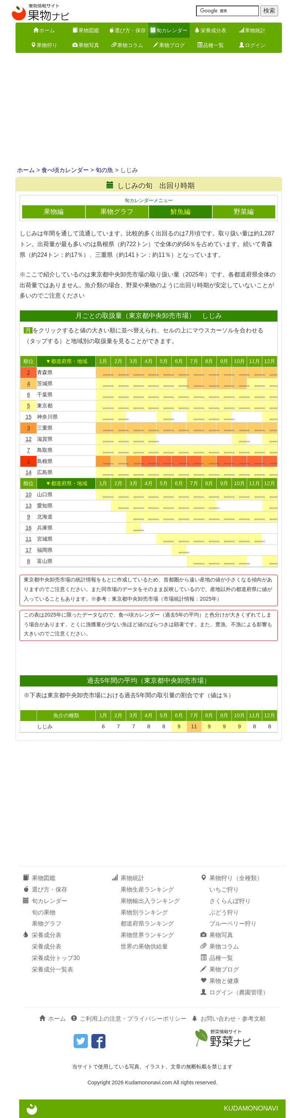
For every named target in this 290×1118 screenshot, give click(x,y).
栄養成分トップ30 (56, 958)
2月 (118, 361)
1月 (103, 361)
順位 (28, 361)
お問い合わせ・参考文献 (229, 1018)
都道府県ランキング (147, 923)
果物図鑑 (85, 30)
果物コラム (127, 45)
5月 (164, 361)
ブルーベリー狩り (233, 923)
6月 (179, 361)
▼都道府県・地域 (66, 361)
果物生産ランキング (147, 889)
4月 (149, 361)
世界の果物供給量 (144, 946)
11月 (254, 361)
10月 (239, 361)
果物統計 (252, 30)
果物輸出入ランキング (150, 901)
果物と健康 (219, 981)
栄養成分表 (210, 30)
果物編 (54, 211)
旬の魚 (104, 170)
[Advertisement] (145, 110)
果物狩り (44, 45)
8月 (209, 361)
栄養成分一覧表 (52, 969)
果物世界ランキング (147, 935)
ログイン (252, 45)
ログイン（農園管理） (234, 992)
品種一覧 (210, 45)
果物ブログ (169, 45)
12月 (269, 361)
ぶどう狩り (224, 912)
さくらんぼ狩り (230, 901)
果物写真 (85, 45)
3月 (133, 361)
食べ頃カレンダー (65, 170)
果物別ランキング (144, 912)
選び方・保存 (127, 30)
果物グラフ (117, 211)
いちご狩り (224, 889)
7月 (194, 361)
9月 (224, 361)
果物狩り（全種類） (231, 878)
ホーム (44, 30)
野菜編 (244, 211)
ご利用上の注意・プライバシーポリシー (128, 1018)
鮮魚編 (180, 211)
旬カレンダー (169, 30)
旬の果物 (43, 912)
